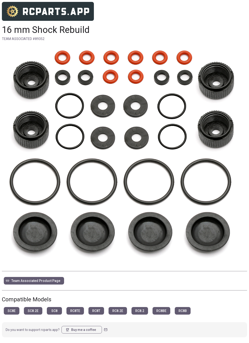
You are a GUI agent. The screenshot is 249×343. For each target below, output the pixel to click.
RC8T (96, 311)
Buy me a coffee (81, 329)
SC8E (12, 311)
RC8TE (75, 311)
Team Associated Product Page (33, 280)
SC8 (54, 311)
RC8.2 (139, 311)
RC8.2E (117, 311)
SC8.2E (33, 311)
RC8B (183, 311)
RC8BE (161, 311)
